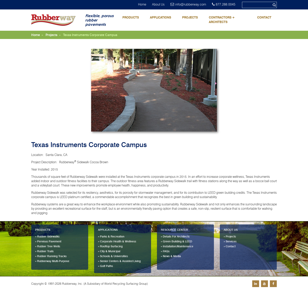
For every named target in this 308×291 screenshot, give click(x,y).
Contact (264, 17)
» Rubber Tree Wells (47, 246)
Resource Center (174, 230)
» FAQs (165, 251)
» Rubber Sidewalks (47, 236)
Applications (160, 17)
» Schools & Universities (113, 256)
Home (142, 4)
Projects (190, 17)
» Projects (230, 236)
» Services (230, 241)
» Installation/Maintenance (177, 246)
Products (130, 17)
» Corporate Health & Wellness (117, 241)
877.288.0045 (225, 4)
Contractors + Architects (222, 20)
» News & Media (171, 256)
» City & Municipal (109, 251)
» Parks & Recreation (111, 236)
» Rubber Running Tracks (51, 256)
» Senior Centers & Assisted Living (119, 261)
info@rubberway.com (190, 4)
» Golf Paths (105, 266)
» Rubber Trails (44, 251)
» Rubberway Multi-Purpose (52, 261)
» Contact (230, 246)
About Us (158, 4)
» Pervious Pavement (48, 241)
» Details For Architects (175, 236)
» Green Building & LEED (176, 241)
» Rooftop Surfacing (110, 246)
